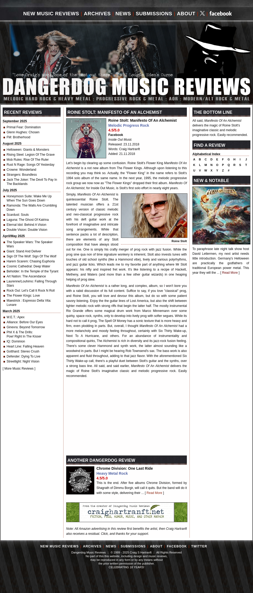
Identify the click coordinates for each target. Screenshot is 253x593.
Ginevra (12, 327)
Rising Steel (15, 154)
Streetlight (14, 361)
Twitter (199, 546)
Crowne (12, 169)
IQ (8, 341)
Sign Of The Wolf (19, 256)
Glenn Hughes (17, 132)
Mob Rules (14, 159)
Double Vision (16, 230)
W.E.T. (11, 317)
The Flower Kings (19, 295)
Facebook (115, 135)
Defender (13, 356)
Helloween (14, 149)
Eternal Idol (15, 225)
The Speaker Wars (20, 242)
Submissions (154, 13)
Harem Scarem (17, 261)
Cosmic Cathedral (19, 266)
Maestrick (14, 300)
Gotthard (13, 351)
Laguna (12, 220)
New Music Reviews (51, 13)
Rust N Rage (16, 164)
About (186, 13)
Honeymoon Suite (19, 196)
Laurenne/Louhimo (20, 281)
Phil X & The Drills (19, 332)
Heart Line (14, 346)
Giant (10, 251)
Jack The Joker (17, 180)
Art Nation (14, 276)
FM (9, 137)
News (123, 13)
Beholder (13, 271)
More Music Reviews (19, 368)
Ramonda (13, 205)
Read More (154, 493)
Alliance (12, 322)
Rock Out (13, 290)
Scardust (13, 215)
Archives (97, 13)
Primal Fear (15, 127)
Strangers (13, 175)
